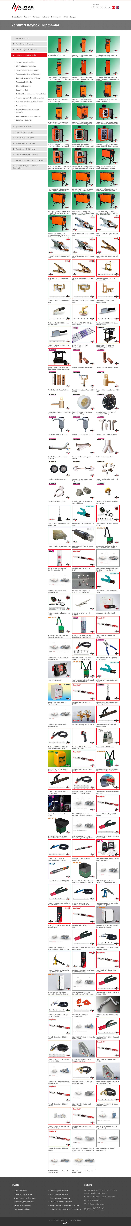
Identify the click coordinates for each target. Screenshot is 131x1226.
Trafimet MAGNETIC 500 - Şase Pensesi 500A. (107, 323)
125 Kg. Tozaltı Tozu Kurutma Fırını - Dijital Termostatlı (58, 190)
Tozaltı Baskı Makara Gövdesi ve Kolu (107, 480)
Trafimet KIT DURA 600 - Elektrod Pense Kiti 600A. (81, 904)
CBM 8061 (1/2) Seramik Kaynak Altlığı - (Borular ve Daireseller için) (83, 1150)
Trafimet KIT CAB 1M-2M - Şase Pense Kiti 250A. (107, 948)
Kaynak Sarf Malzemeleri (23, 1194)
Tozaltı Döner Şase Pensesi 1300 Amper (59, 413)
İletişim (73, 17)
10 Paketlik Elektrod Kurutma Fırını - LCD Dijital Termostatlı (107, 123)
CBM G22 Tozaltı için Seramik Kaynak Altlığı (82, 1171)
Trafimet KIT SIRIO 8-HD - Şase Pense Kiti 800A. (107, 1105)
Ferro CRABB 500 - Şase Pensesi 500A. (59, 257)
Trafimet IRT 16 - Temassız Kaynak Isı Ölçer (81, 747)
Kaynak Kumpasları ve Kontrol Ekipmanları (27, 111)
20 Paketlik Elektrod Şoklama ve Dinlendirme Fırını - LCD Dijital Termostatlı (59, 168)
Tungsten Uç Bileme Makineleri (28, 74)
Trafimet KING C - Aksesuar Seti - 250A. (59, 614)
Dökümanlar (56, 17)
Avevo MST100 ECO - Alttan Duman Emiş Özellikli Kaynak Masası (58, 837)
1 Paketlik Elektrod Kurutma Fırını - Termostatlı (106, 56)
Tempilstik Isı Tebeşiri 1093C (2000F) (58, 1149)
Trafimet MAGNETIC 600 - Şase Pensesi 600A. (58, 346)
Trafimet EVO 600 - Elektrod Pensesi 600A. (57, 792)
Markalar (36, 17)
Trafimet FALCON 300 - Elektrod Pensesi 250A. (59, 904)
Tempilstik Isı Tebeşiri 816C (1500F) (57, 1105)
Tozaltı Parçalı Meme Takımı (58, 390)
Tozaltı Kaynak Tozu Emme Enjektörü (57, 457)
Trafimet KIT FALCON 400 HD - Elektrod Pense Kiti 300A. (82, 792)
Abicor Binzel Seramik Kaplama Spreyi (59, 814)
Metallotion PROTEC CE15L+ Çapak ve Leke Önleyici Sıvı (57, 770)
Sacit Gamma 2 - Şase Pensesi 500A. (82, 279)
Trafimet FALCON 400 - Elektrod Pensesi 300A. (83, 948)
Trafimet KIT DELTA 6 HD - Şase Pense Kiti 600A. (59, 1060)
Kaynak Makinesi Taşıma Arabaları (29, 116)
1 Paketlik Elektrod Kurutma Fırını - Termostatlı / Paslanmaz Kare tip (107, 79)
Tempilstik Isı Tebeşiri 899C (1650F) (82, 1127)
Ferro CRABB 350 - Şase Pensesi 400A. (107, 234)
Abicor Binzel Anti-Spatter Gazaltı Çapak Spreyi (57, 569)
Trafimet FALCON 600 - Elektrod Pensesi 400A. (107, 993)
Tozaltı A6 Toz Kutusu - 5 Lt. (58, 435)
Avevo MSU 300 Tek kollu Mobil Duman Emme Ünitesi (58, 636)
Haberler (45, 17)
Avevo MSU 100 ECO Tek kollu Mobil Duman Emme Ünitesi (106, 547)
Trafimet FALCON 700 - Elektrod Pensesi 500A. (107, 1038)
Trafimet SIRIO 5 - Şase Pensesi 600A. (59, 301)
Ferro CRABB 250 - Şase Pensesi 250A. (83, 234)
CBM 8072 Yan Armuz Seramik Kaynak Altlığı (106, 1127)
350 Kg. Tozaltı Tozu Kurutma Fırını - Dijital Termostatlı (106, 190)
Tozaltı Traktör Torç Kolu (57, 501)
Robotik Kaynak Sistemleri (59, 1194)
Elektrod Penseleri (23, 86)
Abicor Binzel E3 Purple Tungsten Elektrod (80, 346)
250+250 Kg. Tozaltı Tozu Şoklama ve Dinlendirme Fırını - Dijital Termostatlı (107, 213)
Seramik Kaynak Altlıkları (25, 62)
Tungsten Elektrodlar (24, 82)
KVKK (65, 17)
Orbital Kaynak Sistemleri (59, 1191)
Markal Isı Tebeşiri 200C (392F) (58, 881)
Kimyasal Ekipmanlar (24, 120)
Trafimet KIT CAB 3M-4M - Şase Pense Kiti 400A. (58, 1015)
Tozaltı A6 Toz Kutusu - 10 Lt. (82, 435)
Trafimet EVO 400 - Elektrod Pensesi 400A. (106, 725)
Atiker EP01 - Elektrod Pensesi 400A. (107, 681)
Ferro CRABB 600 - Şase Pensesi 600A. (83, 257)
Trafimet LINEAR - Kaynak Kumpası (81, 614)
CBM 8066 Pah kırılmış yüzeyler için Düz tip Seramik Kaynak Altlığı (107, 570)
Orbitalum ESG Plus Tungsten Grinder (82, 547)
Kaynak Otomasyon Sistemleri (61, 1202)
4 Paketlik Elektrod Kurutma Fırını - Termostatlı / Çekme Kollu (58, 123)
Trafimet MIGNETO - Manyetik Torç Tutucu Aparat (107, 904)
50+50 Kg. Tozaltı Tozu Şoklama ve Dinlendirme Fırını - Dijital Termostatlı (59, 213)
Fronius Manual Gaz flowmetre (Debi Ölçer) (59, 524)
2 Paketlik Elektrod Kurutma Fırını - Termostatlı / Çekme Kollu (82, 101)
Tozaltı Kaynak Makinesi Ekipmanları (30, 98)
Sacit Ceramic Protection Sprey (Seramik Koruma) (83, 971)
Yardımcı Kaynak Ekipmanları (24, 1202)
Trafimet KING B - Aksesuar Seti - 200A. (107, 524)
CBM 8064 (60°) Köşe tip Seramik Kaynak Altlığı (59, 1082)
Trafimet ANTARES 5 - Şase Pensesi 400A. (105, 279)
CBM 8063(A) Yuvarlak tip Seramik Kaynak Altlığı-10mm (106, 881)
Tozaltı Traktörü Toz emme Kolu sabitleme (82, 502)
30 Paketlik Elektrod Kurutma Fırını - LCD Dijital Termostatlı (83, 145)
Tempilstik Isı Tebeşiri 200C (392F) (106, 814)
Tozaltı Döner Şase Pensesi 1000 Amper (107, 390)
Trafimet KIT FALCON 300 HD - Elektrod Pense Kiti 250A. (58, 747)
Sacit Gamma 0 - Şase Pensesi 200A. (107, 257)
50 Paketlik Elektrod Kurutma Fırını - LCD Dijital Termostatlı (107, 145)
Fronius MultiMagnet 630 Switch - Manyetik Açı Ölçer (107, 1082)
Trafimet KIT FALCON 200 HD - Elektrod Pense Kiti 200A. (82, 658)
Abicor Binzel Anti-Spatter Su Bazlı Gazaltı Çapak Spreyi (82, 636)
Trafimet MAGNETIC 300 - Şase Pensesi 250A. (58, 323)
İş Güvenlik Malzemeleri (22, 1205)
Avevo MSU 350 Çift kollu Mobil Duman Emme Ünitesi (83, 681)
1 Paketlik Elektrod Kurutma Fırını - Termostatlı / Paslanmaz (59, 78)
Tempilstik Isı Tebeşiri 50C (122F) (81, 569)
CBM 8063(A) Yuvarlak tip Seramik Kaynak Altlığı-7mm (82, 837)
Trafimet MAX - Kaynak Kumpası (59, 546)
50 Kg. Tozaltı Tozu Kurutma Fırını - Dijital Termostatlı (106, 167)
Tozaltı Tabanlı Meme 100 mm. (107, 368)
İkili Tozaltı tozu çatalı (104, 457)
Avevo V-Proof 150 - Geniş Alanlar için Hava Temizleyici (58, 993)
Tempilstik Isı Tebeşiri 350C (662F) (57, 1038)
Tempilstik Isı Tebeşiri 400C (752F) (106, 1060)
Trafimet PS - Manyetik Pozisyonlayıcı (80, 1015)
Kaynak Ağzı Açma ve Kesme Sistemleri (64, 1205)
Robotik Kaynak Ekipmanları (60, 1198)
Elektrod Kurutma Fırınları (26, 66)
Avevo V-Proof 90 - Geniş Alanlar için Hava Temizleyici (107, 926)
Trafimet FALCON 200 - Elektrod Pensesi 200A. (107, 837)
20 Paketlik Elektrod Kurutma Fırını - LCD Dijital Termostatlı (58, 145)
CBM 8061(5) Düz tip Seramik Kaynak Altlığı (58, 658)
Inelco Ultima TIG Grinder (105, 747)
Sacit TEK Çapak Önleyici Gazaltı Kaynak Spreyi (59, 926)
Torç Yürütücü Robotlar (22, 1209)
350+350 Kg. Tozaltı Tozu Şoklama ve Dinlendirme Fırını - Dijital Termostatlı (59, 235)
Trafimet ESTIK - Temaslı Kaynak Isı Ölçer (108, 792)
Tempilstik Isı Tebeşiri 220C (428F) (82, 926)
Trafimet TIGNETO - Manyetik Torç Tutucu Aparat (58, 971)
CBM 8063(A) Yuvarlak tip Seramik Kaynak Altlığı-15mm (82, 993)
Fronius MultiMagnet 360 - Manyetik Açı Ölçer (81, 1060)
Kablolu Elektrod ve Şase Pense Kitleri (31, 94)
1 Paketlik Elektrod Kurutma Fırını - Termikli (82, 56)
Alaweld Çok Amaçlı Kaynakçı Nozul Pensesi (106, 658)
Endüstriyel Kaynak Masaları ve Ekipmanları (65, 1209)
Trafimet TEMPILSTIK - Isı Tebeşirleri (81, 859)
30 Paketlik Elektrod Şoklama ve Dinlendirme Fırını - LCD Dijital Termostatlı (83, 168)
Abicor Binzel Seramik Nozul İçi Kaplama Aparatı (107, 859)
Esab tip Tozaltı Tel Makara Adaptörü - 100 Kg (106, 413)
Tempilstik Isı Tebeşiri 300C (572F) (106, 971)
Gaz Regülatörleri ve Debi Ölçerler (29, 102)
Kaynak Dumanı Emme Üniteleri (28, 78)
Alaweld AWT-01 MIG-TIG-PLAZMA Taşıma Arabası (105, 346)
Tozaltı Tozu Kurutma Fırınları (27, 70)
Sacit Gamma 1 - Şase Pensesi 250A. (58, 279)
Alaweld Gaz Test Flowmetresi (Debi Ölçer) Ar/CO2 (107, 703)
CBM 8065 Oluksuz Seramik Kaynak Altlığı (105, 1149)
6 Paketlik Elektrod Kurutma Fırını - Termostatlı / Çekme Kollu (82, 123)
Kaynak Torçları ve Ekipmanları (25, 1198)
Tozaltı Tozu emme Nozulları (106, 435)
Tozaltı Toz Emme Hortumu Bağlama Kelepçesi (82, 480)
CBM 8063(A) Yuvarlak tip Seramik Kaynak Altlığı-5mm (82, 814)
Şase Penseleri (22, 90)
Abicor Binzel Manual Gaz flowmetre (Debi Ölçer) (81, 591)
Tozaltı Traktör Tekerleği (57, 479)
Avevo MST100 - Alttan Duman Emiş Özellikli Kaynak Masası (82, 881)
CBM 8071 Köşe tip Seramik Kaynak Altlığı (81, 1105)
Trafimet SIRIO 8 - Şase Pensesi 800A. (83, 301)
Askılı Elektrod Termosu (56, 55)
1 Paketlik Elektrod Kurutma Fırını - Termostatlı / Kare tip (82, 78)
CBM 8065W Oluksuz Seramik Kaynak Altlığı (58, 1171)
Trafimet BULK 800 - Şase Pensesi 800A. (105, 301)
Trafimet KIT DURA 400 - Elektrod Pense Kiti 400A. (57, 859)
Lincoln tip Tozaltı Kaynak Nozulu (81, 457)
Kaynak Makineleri (20, 1191)
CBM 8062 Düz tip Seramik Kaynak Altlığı (57, 725)
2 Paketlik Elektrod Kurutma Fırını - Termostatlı (58, 100)
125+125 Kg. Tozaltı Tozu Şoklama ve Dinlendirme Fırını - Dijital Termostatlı (83, 213)
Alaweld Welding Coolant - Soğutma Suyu (57, 703)
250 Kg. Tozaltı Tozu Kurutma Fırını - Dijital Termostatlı (82, 190)
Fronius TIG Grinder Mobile (106, 613)
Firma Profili (17, 17)
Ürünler (27, 17)
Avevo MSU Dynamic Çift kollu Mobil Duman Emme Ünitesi (107, 770)
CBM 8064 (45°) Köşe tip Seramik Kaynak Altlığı (83, 1038)
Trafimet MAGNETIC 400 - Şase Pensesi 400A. (82, 323)
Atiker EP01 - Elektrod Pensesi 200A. (83, 524)
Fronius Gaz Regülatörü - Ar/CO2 (83, 725)
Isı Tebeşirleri (21, 106)
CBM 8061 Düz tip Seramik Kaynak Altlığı (57, 591)
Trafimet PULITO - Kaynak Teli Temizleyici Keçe (58, 1127)
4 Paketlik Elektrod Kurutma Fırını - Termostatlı (106, 100)
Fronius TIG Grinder (55, 680)
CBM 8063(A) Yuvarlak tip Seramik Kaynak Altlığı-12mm (58, 948)
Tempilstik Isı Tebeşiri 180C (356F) (82, 770)
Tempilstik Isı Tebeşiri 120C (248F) (82, 703)
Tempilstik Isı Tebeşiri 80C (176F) (105, 636)
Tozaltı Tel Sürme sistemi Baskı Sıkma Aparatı (107, 502)
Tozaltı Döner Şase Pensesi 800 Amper (83, 390)
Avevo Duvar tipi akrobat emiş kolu (107, 1015)
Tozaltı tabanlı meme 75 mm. (82, 368)
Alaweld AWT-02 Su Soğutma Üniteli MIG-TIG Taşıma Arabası (59, 368)
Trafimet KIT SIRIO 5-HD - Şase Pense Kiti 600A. (82, 1082)
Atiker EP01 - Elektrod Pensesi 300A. (107, 591)
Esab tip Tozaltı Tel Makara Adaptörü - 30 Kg (82, 413)
